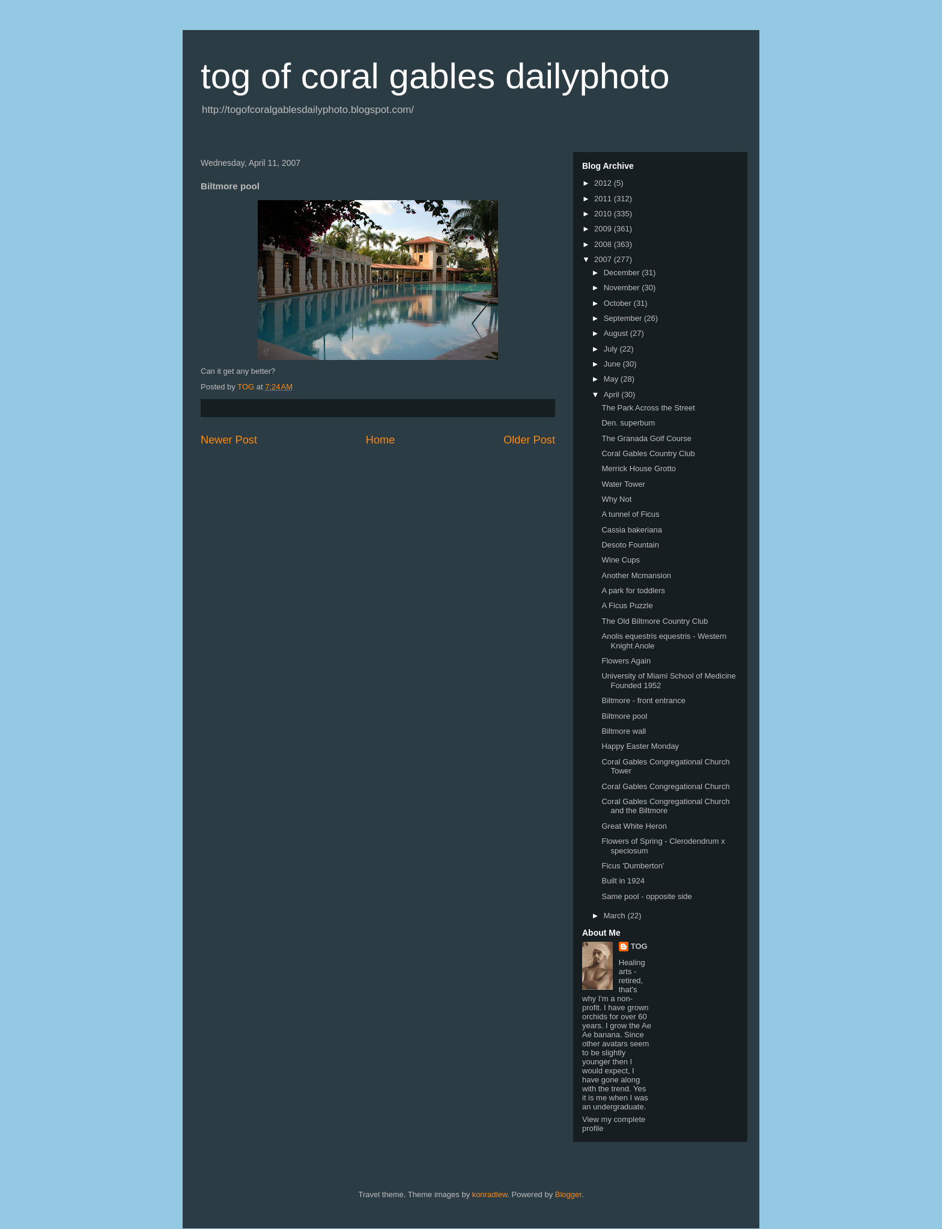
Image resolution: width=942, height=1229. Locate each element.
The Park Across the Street (647, 407)
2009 (604, 228)
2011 (604, 198)
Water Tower (623, 484)
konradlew (490, 1194)
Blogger (568, 1194)
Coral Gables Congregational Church (665, 786)
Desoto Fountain (629, 544)
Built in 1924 (623, 880)
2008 (604, 244)
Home (380, 440)
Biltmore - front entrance (643, 700)
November (623, 287)
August (617, 333)
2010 (604, 213)
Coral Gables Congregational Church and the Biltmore (665, 806)
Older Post (529, 440)
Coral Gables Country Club (647, 453)
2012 (604, 183)
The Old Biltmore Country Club (654, 621)
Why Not (616, 499)
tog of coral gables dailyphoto (435, 76)
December (623, 272)
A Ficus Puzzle (626, 605)
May (612, 378)
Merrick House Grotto (638, 468)
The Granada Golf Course (646, 438)
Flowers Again (626, 660)
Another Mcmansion (636, 575)
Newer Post (229, 440)
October (619, 303)
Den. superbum (628, 422)
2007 (604, 259)
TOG (639, 946)
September (624, 318)
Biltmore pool (624, 716)
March (616, 915)
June (613, 363)
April (613, 394)
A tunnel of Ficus (630, 514)
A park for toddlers (633, 590)
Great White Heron (633, 826)
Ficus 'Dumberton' (632, 865)
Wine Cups (620, 559)
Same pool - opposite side (646, 896)
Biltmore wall (623, 731)
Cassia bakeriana (631, 529)
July (612, 348)
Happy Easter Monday (640, 746)
